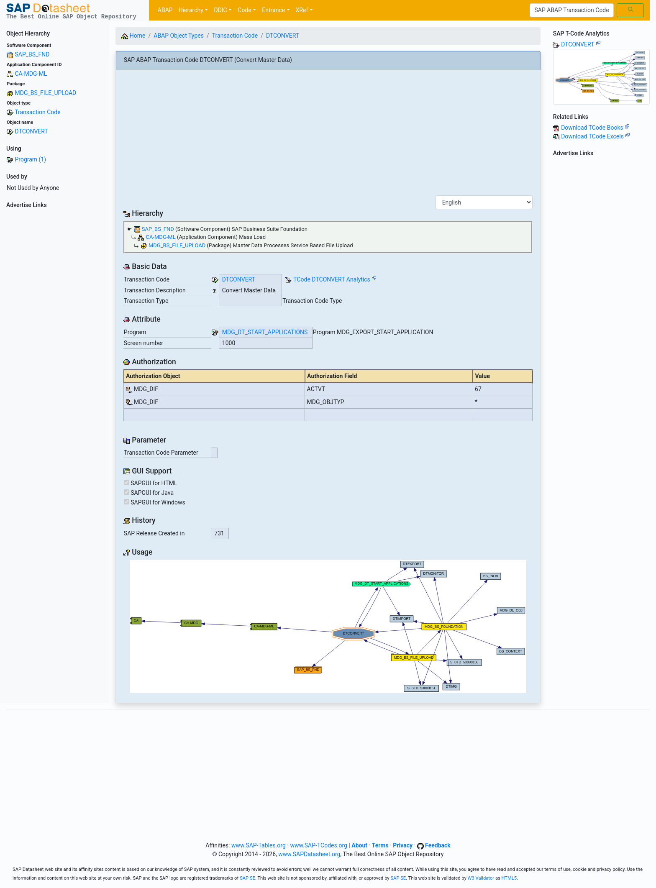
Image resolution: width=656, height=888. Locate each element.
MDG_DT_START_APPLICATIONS (265, 332)
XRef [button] (302, 10)
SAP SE (247, 878)
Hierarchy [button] (191, 10)
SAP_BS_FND (32, 54)
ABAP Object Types (179, 35)
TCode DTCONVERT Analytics (331, 279)
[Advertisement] (54, 337)
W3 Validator (481, 878)
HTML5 (509, 878)
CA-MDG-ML (31, 73)
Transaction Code (37, 112)
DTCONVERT (31, 131)
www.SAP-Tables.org (258, 845)
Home (133, 35)
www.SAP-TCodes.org (318, 845)
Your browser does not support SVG (328, 626)
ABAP (165, 10)
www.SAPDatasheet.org (309, 854)
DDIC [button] (220, 10)
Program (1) (30, 159)
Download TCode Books (595, 127)
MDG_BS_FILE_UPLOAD (45, 93)
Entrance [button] (273, 10)
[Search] (572, 10)
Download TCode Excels (595, 136)
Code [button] (244, 10)
